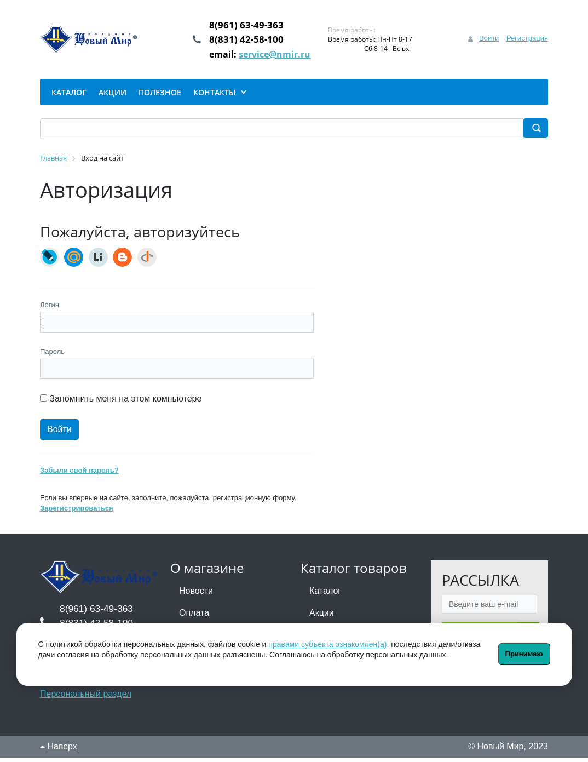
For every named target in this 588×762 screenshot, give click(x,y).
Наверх (58, 750)
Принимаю (524, 654)
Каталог (325, 595)
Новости (196, 595)
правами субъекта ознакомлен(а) (327, 644)
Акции (321, 617)
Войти (489, 40)
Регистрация (527, 40)
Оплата (194, 617)
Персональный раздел (85, 698)
